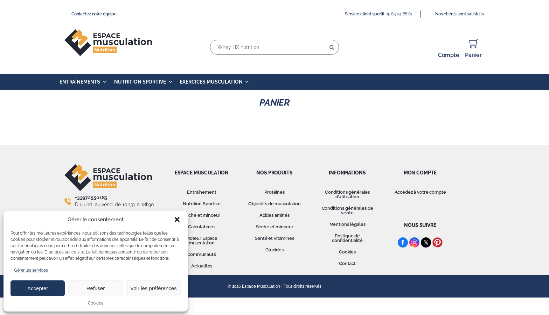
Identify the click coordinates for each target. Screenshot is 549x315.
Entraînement (201, 192)
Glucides (274, 249)
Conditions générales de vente (347, 210)
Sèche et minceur (202, 215)
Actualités (202, 266)
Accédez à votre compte (420, 192)
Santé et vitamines (274, 238)
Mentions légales (347, 224)
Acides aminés (274, 215)
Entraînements (83, 82)
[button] (177, 219)
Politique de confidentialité (347, 238)
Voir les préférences (153, 288)
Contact (347, 263)
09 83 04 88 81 (398, 14)
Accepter (37, 288)
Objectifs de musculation (274, 203)
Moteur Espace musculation (201, 240)
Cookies (95, 303)
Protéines (274, 192)
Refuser (95, 288)
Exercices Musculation (214, 82)
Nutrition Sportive (143, 82)
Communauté (201, 254)
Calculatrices (201, 226)
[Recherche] (331, 47)
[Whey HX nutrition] (274, 47)
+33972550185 (91, 197)
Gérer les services (31, 270)
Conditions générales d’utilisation (347, 194)
